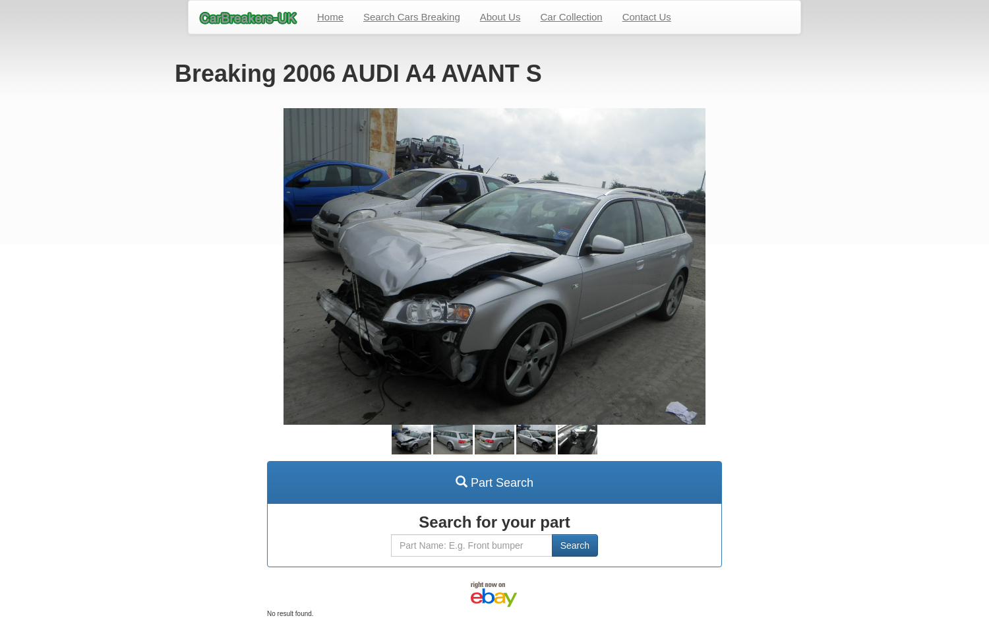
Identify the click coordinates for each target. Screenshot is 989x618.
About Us (500, 16)
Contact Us (646, 16)
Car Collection (571, 16)
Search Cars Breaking (411, 16)
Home (330, 16)
